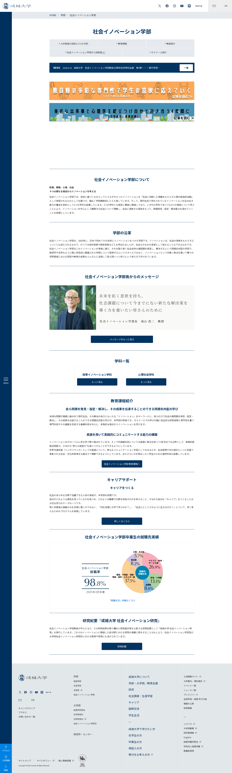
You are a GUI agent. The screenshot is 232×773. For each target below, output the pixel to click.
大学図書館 (189, 728)
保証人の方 (135, 748)
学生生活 (134, 715)
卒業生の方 (135, 742)
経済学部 (77, 681)
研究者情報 (189, 732)
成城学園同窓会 (191, 741)
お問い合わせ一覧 (26, 716)
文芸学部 (77, 685)
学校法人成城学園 (192, 746)
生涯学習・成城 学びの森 (195, 699)
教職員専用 (189, 750)
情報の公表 (189, 703)
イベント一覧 (190, 685)
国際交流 (134, 709)
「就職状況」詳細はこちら (122, 600)
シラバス (188, 723)
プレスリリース (191, 694)
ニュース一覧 (190, 690)
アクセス (22, 712)
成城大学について (139, 677)
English (187, 737)
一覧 (186, 67)
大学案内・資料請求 (193, 681)
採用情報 (188, 708)
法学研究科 (78, 719)
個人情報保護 (64, 761)
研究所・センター (83, 734)
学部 (63, 15)
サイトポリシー (44, 761)
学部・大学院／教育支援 (143, 683)
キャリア (134, 702)
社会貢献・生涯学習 (141, 696)
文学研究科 (78, 714)
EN (226, 5)
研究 (131, 689)
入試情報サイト (191, 676)
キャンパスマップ (26, 708)
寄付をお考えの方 (139, 754)
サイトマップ (24, 761)
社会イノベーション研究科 (85, 723)
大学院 (77, 705)
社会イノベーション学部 (84, 694)
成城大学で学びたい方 (142, 729)
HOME (52, 15)
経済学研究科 (79, 710)
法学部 (76, 690)
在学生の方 (135, 735)
